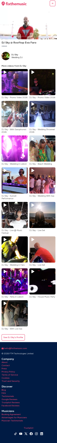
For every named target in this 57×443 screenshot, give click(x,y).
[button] (52, 3)
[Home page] (14, 4)
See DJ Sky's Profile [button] (13, 337)
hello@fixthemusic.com (14, 348)
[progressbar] (5, 36)
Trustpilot (28, 428)
